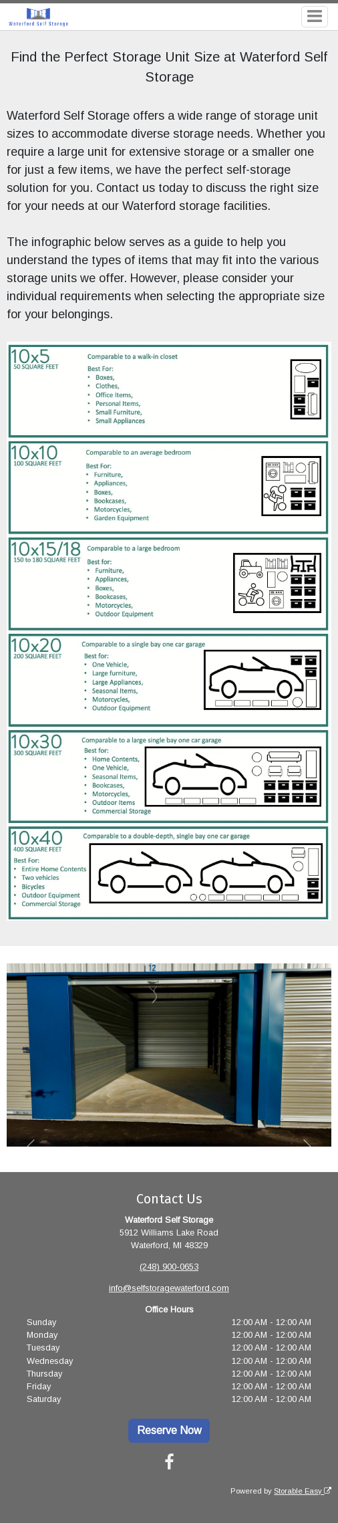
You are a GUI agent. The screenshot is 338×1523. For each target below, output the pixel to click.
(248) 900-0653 (169, 1267)
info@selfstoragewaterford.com (169, 1288)
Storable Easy (302, 1491)
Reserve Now (169, 1430)
